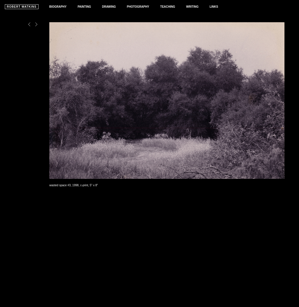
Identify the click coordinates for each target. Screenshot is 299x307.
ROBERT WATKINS (22, 6)
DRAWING (109, 6)
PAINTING (84, 6)
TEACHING (167, 6)
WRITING (192, 6)
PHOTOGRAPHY (138, 6)
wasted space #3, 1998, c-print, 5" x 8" (73, 185)
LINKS (213, 6)
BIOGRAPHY (58, 6)
